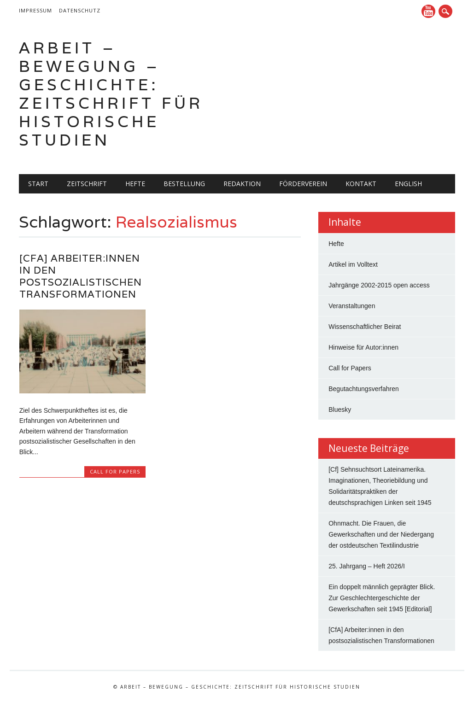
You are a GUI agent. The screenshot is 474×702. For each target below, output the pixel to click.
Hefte (135, 183)
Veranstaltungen (351, 306)
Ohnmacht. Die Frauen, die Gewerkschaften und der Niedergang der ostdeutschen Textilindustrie (381, 534)
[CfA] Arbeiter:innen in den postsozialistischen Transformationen (80, 276)
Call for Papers (115, 471)
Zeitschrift (87, 183)
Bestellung (184, 183)
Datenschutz (79, 10)
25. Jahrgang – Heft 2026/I (366, 566)
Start (38, 183)
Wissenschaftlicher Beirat (364, 326)
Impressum (35, 10)
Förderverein (303, 183)
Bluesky (339, 409)
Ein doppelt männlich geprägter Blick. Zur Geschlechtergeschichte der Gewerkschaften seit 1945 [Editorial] (381, 598)
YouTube (428, 11)
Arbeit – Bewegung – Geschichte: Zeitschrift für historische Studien (111, 93)
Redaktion (242, 183)
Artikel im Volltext (353, 264)
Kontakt (360, 183)
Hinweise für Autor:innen (363, 347)
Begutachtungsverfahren (363, 388)
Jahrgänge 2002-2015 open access (379, 285)
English (408, 183)
